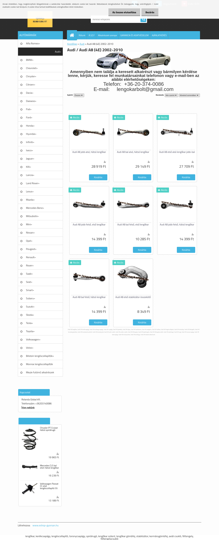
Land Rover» (33, 183)
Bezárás (149, 12)
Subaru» (30, 298)
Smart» (30, 290)
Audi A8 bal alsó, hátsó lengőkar (133, 152)
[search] (143, 19)
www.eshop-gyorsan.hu (46, 525)
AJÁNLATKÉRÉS (159, 35)
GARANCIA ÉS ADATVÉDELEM (134, 35)
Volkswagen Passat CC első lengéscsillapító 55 (49, 486)
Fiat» (29, 109)
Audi (81, 44)
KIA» (28, 167)
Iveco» (29, 150)
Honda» (30, 126)
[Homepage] (73, 35)
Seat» (29, 282)
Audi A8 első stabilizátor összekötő (133, 297)
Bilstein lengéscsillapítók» (40, 356)
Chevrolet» (32, 68)
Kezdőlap (72, 44)
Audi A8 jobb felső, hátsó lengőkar (177, 224)
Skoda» (30, 315)
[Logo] (40, 19)
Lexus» (30, 191)
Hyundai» (31, 134)
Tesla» (29, 323)
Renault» (31, 257)
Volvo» (29, 348)
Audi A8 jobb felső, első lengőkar (89, 224)
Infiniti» (30, 142)
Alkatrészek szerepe (107, 35)
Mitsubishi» (32, 216)
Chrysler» (31, 76)
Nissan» (30, 232)
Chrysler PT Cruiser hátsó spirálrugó (49, 429)
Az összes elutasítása (124, 12)
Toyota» (30, 331)
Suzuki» (30, 306)
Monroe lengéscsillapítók (39, 364)
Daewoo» (31, 101)
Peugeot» (31, 249)
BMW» (29, 60)
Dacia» (29, 93)
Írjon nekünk (28, 407)
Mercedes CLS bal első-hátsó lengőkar (49, 466)
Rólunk (82, 35)
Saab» (29, 274)
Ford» (29, 117)
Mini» (29, 224)
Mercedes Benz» (35, 208)
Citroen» (30, 84)
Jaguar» (30, 158)
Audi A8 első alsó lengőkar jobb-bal (177, 152)
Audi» (58, 52)
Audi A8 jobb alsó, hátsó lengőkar (89, 152)
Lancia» (30, 175)
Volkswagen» (33, 339)
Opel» (29, 241)
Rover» (30, 265)
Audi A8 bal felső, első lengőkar (133, 224)
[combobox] (171, 95)
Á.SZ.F (92, 35)
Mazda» (30, 200)
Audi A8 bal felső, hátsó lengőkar (89, 297)
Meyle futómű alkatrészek (40, 372)
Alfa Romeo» (33, 43)
